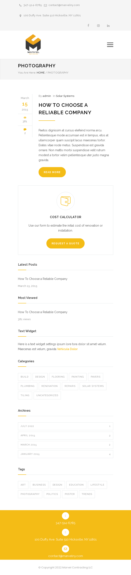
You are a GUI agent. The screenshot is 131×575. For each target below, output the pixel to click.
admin (46, 95)
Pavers (95, 376)
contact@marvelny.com (64, 5)
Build (24, 376)
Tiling (25, 395)
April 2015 (66, 435)
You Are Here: (27, 72)
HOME (41, 72)
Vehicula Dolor (67, 349)
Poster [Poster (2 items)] (70, 494)
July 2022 (66, 426)
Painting (78, 376)
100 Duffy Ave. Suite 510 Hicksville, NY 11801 (52, 15)
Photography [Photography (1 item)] (30, 494)
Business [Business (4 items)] (39, 485)
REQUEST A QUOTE (65, 243)
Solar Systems (65, 95)
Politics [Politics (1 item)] (52, 494)
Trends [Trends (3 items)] (87, 494)
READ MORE (52, 172)
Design (40, 376)
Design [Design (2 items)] (57, 485)
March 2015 (66, 445)
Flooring (58, 376)
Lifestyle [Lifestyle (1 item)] (97, 485)
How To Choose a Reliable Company (42, 278)
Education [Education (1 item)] (76, 485)
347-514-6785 (33, 5)
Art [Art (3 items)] (23, 485)
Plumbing (28, 386)
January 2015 (66, 454)
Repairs (70, 386)
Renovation (49, 386)
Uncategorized (47, 395)
